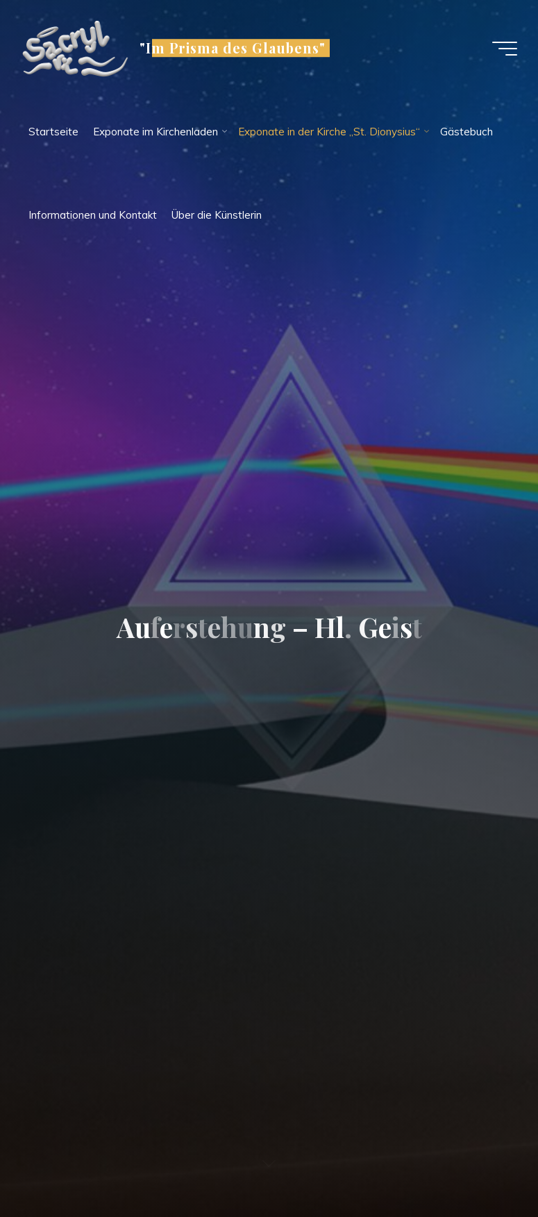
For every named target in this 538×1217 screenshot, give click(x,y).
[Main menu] (504, 49)
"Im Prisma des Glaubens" (233, 48)
